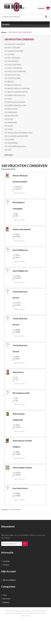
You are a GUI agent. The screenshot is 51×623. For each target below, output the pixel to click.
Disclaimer (42, 611)
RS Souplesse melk (21, 393)
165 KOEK (8, 99)
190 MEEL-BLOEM (10, 109)
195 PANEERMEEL (10, 112)
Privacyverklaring (10, 613)
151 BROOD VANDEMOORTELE (16, 92)
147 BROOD (9, 82)
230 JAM (7, 150)
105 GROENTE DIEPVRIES (13, 51)
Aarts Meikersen (20, 250)
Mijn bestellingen (8, 580)
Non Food (5, 599)
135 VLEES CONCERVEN (13, 68)
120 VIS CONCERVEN (12, 58)
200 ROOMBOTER (11, 116)
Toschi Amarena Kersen (20, 294)
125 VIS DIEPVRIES (11, 61)
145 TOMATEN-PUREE (12, 78)
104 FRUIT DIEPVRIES (12, 48)
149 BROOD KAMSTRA (12, 85)
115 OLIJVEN (9, 54)
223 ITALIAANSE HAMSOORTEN (16, 136)
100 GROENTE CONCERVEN (14, 44)
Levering (5, 561)
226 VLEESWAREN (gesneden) (15, 146)
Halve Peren (18, 372)
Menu (6, 24)
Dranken (5, 602)
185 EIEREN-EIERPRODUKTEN (15, 105)
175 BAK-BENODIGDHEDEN (14, 102)
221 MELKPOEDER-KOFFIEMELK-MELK (18, 133)
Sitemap (35, 611)
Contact (5, 565)
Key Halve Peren (20, 488)
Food (4, 595)
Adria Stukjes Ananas (22, 467)
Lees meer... (9, 155)
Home (3, 32)
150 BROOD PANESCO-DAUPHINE (17, 88)
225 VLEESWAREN (11, 143)
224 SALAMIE (9, 140)
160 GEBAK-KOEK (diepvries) (15, 95)
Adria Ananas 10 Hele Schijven (22, 443)
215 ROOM (8, 126)
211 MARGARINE (10, 123)
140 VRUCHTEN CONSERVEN (15, 71)
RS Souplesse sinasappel (19, 205)
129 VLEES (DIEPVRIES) (12, 65)
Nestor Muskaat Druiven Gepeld (20, 178)
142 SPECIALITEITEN (12, 75)
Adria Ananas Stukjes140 (19, 417)
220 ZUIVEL (8, 129)
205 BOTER (8, 119)
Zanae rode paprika (22, 229)
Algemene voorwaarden (25, 613)
